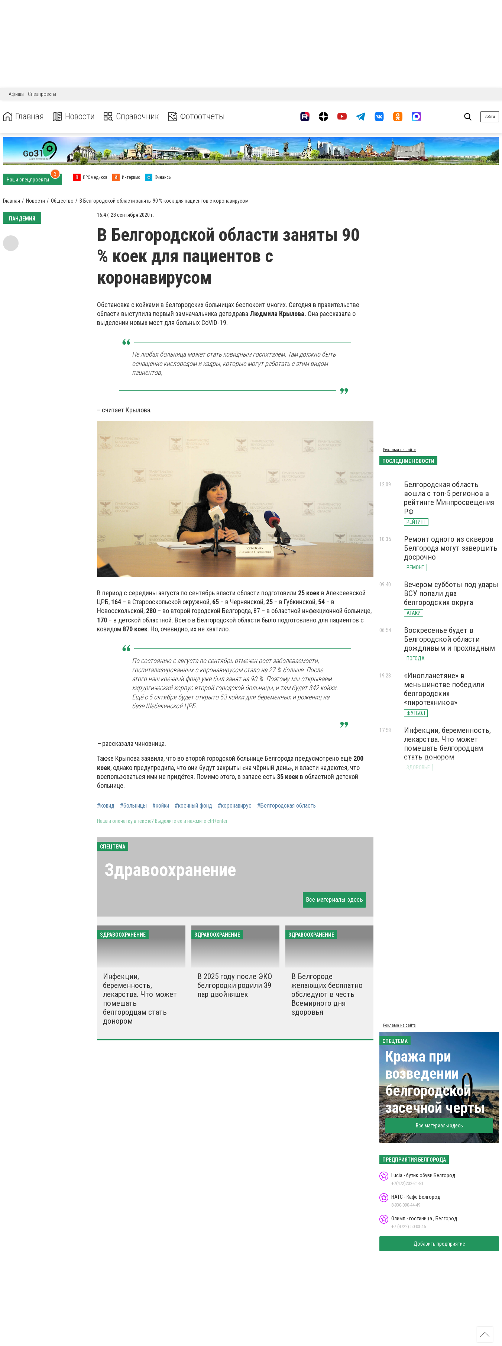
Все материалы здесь (334, 899)
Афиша (16, 94)
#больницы (133, 805)
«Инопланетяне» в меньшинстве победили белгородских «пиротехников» (444, 689)
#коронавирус (235, 805)
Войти (490, 116)
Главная (23, 117)
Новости (74, 117)
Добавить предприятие (439, 1244)
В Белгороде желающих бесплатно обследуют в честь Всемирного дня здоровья (327, 994)
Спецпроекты (42, 94)
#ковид (105, 805)
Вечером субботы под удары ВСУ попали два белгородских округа (451, 593)
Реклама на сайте (399, 449)
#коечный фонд (193, 805)
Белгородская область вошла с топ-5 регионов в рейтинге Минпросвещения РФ (449, 498)
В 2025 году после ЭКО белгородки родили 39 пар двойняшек (234, 985)
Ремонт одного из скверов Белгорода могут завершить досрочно (451, 548)
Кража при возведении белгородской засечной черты (435, 1082)
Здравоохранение (170, 869)
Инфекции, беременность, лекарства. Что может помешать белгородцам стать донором (447, 743)
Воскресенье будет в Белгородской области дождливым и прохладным (449, 639)
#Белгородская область (286, 805)
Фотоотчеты (196, 117)
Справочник (131, 117)
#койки (160, 805)
